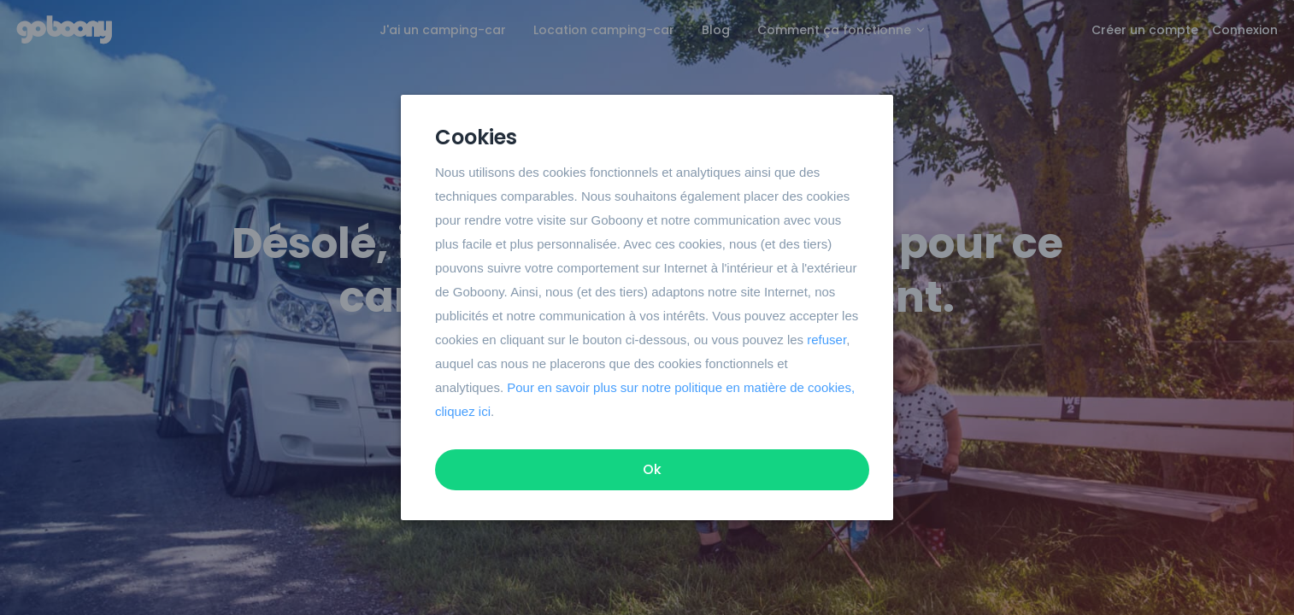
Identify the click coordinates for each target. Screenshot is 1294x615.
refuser (826, 339)
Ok (652, 469)
